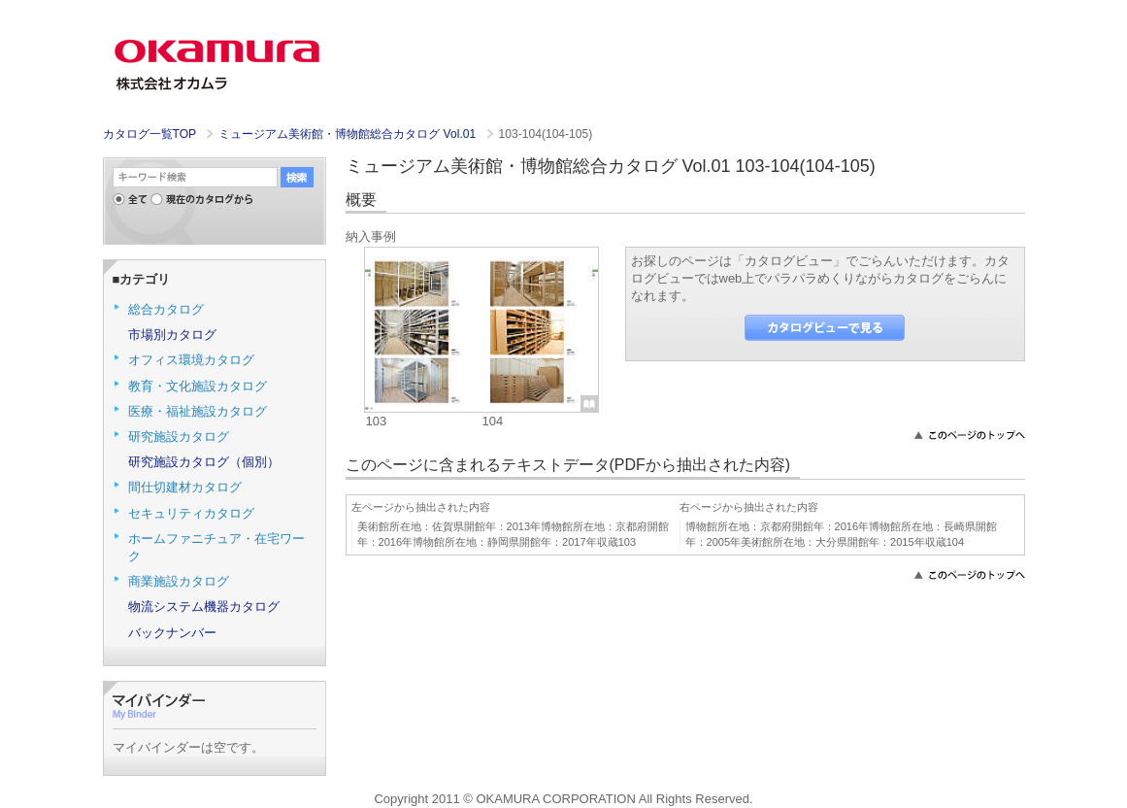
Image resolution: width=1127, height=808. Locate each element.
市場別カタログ (172, 334)
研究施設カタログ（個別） (204, 461)
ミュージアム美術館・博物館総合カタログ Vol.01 (348, 134)
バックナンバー (172, 632)
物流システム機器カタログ (204, 606)
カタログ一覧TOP (149, 134)
